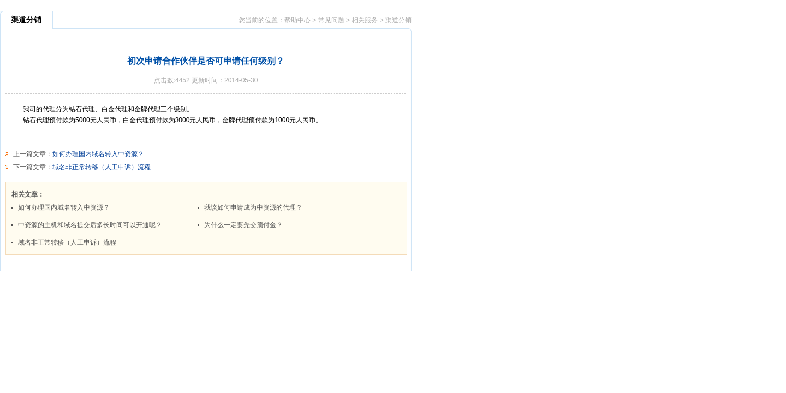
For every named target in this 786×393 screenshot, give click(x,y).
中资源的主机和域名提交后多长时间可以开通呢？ (90, 225)
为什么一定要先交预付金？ (243, 225)
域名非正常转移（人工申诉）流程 (101, 167)
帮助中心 (297, 20)
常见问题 (331, 20)
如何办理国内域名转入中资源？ (98, 154)
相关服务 (365, 20)
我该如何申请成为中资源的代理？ (253, 207)
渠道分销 (398, 20)
